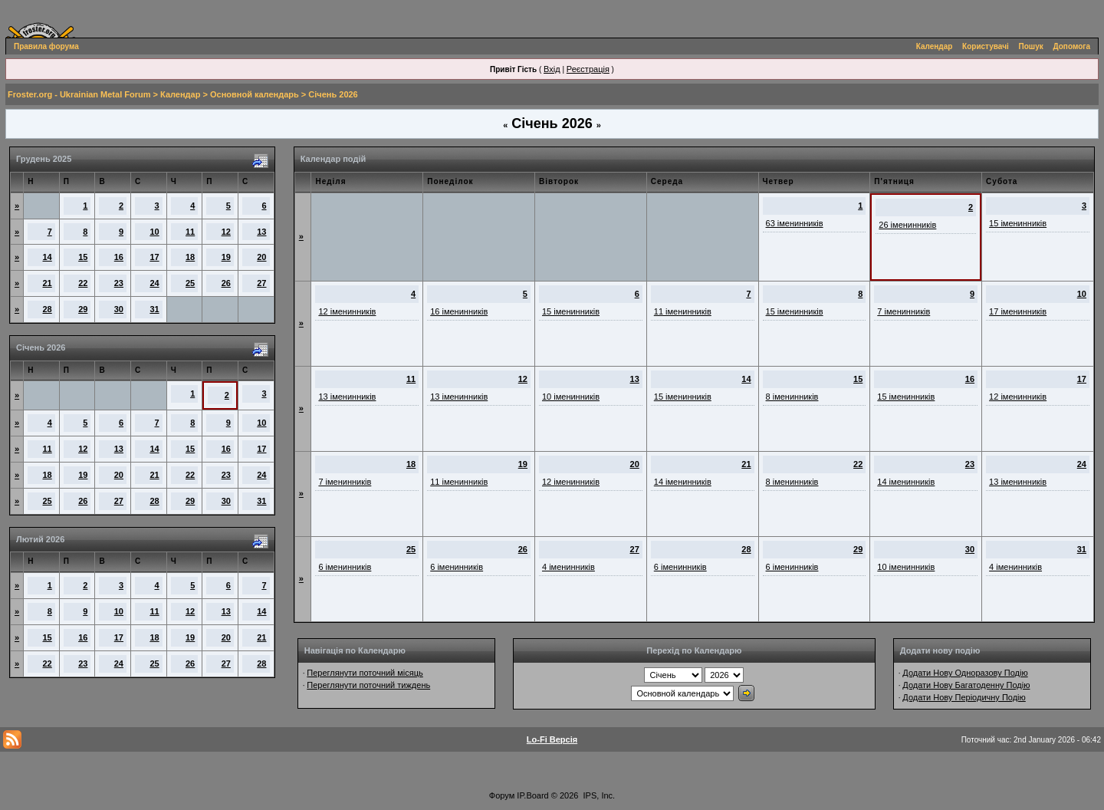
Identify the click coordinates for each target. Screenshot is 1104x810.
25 (190, 283)
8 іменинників (792, 396)
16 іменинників (459, 311)
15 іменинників (1017, 223)
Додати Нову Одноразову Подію (964, 672)
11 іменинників (682, 311)
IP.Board (532, 795)
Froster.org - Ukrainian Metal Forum (79, 94)
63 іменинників (794, 223)
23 (118, 283)
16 (118, 257)
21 (47, 283)
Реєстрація (588, 69)
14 (47, 257)
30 (118, 309)
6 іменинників (344, 566)
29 (82, 309)
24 (154, 283)
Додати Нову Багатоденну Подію (966, 685)
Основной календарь (254, 94)
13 (261, 231)
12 (226, 231)
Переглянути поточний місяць (365, 672)
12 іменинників (347, 311)
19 (226, 257)
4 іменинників (568, 566)
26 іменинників (907, 224)
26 (226, 283)
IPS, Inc (598, 795)
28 (47, 309)
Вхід (552, 69)
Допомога (1071, 46)
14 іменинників (682, 481)
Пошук (1031, 46)
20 (261, 257)
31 (154, 309)
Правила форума (46, 46)
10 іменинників (571, 396)
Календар (934, 46)
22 (82, 283)
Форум (501, 795)
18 (190, 257)
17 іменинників (1017, 311)
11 (190, 231)
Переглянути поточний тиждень (368, 685)
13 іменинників (347, 396)
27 (261, 283)
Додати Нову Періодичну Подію (963, 697)
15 (82, 257)
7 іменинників (903, 311)
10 (154, 231)
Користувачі (985, 46)
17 (154, 257)
